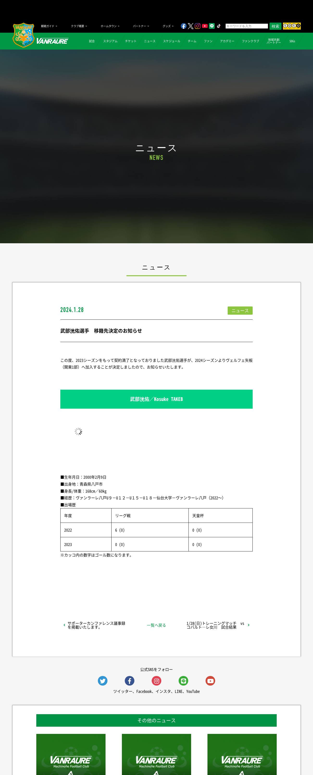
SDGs (292, 41)
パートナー (139, 26)
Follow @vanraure (205, 592)
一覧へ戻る (156, 625)
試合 (92, 41)
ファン (208, 41)
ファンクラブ (250, 41)
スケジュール (171, 41)
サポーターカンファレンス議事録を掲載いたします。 (96, 625)
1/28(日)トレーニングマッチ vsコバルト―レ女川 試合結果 (215, 625)
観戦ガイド (47, 26)
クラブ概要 (77, 26)
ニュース (150, 41)
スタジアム (110, 41)
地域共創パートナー (274, 41)
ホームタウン (109, 26)
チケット (131, 41)
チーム (192, 41)
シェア (98, 591)
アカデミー (227, 41)
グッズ (167, 26)
